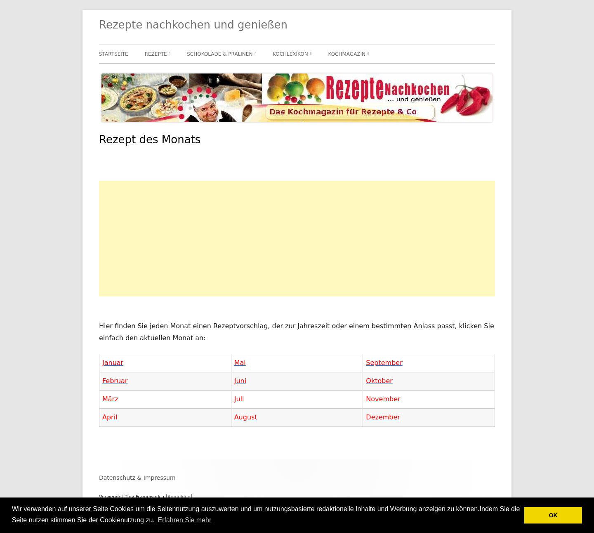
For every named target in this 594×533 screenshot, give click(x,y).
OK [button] (553, 515)
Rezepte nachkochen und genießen (193, 25)
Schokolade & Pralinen (219, 54)
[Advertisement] (297, 238)
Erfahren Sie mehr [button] (184, 520)
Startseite (113, 54)
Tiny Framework (142, 497)
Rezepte (156, 54)
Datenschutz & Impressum (137, 477)
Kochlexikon (290, 54)
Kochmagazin (346, 54)
